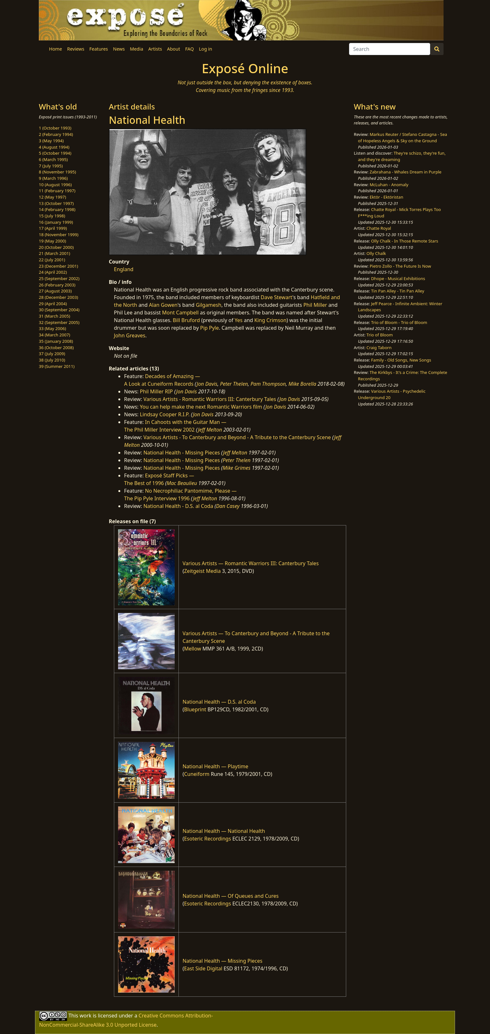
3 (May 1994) (51, 141)
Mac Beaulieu (182, 483)
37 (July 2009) (52, 353)
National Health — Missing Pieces (222, 960)
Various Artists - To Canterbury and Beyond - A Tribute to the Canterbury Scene (237, 437)
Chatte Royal (379, 228)
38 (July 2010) (52, 360)
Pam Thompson (268, 383)
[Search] (389, 49)
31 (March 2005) (54, 316)
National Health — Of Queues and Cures (231, 895)
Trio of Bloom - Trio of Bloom (399, 322)
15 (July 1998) (52, 216)
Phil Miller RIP (156, 391)
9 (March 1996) (53, 178)
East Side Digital (203, 968)
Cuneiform (196, 773)
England (123, 269)
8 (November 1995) (57, 172)
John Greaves (129, 335)
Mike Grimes (237, 467)
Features (98, 49)
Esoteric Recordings (207, 838)
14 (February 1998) (57, 209)
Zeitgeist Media (202, 570)
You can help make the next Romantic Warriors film (201, 406)
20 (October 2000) (56, 247)
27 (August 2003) (55, 291)
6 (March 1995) (53, 159)
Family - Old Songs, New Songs (401, 360)
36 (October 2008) (56, 347)
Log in (205, 49)
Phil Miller (315, 304)
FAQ (189, 49)
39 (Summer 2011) (56, 366)
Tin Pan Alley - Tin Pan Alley (397, 291)
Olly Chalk (376, 253)
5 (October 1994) (55, 153)
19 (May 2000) (52, 241)
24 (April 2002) (53, 272)
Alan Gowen (163, 304)
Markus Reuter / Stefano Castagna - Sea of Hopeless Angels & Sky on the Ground (402, 137)
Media (136, 49)
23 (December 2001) (58, 266)
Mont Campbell (180, 312)
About (173, 49)
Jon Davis (207, 383)
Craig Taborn (379, 347)
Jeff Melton (210, 429)
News (119, 49)
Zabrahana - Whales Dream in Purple (406, 172)
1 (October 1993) (55, 128)
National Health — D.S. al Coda (219, 701)
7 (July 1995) (51, 166)
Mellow (192, 648)
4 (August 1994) (54, 147)
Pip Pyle (209, 327)
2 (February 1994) (56, 134)
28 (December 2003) (58, 297)
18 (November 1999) (59, 234)
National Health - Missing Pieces (182, 452)
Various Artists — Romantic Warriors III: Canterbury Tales (251, 563)
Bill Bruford (186, 320)
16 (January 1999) (56, 222)
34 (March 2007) (54, 335)
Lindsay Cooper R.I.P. (165, 414)
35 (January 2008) (56, 341)
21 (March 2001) (54, 253)
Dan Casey (228, 506)
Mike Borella (302, 383)
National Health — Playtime (215, 766)
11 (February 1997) (57, 190)
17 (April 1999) (53, 228)
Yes (238, 320)
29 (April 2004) (53, 303)
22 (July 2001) (52, 260)
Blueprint (195, 709)
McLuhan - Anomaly (389, 184)
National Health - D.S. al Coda (178, 506)
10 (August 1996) (55, 184)
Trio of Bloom (380, 335)
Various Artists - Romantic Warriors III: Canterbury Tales (210, 399)
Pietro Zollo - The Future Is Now (400, 266)
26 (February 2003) (57, 285)
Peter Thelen (234, 383)
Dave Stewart (276, 297)
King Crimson (270, 320)
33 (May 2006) (52, 328)
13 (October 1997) (56, 203)
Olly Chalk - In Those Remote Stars (404, 241)
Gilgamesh (208, 304)
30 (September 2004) (59, 310)
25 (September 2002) (59, 278)
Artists (155, 49)
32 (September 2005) (59, 322)
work (85, 1015)
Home (55, 49)
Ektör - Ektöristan (386, 197)
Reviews (75, 49)
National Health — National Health (224, 830)
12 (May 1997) (52, 197)
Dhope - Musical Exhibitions (398, 278)
